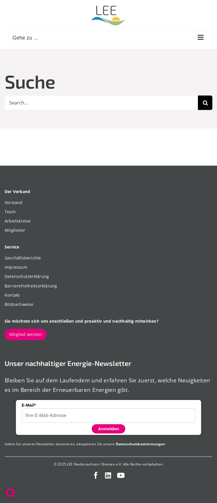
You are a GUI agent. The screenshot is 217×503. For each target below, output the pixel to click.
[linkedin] (108, 475)
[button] (10, 492)
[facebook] (95, 475)
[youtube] (121, 475)
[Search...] (101, 103)
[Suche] (205, 103)
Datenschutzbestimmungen (140, 444)
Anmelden (108, 428)
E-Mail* (29, 405)
